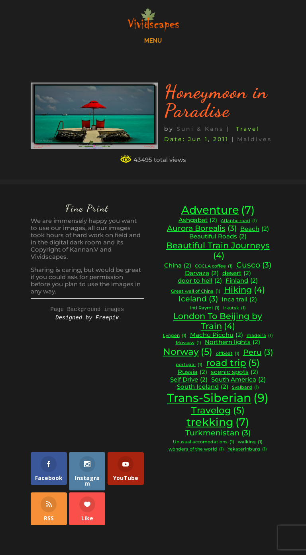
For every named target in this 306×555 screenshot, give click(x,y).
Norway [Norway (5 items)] (187, 351)
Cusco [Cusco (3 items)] (253, 265)
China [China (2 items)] (177, 266)
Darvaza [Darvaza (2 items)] (202, 273)
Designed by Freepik (87, 318)
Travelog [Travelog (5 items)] (218, 410)
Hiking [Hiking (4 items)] (244, 290)
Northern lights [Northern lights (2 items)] (232, 342)
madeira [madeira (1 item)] (260, 336)
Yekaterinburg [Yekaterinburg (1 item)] (247, 449)
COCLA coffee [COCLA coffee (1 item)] (214, 266)
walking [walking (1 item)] (250, 442)
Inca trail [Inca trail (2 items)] (239, 299)
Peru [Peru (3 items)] (258, 352)
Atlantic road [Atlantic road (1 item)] (239, 221)
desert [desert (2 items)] (236, 273)
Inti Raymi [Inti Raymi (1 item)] (205, 308)
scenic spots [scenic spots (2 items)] (234, 372)
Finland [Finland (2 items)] (242, 281)
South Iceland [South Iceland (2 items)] (202, 387)
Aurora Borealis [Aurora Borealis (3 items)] (202, 228)
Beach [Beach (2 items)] (254, 229)
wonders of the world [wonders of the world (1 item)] (196, 449)
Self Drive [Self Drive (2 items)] (189, 380)
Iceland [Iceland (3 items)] (198, 299)
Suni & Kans (200, 128)
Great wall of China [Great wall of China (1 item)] (195, 291)
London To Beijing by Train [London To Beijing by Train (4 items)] (217, 321)
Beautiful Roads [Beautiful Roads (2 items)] (218, 236)
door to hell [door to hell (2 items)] (200, 281)
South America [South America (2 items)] (238, 380)
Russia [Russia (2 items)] (192, 372)
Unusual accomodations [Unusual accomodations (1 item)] (203, 442)
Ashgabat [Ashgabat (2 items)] (197, 220)
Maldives (254, 139)
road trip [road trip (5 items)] (233, 362)
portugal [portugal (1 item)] (189, 365)
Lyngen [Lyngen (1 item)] (174, 336)
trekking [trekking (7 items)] (217, 422)
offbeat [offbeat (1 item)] (227, 353)
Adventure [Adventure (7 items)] (218, 210)
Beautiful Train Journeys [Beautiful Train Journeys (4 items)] (218, 250)
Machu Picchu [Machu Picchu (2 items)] (216, 335)
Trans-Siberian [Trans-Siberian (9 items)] (218, 398)
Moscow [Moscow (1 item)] (188, 343)
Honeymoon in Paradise (216, 101)
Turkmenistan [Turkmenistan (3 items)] (218, 433)
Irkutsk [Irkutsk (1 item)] (234, 308)
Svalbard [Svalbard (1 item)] (245, 387)
